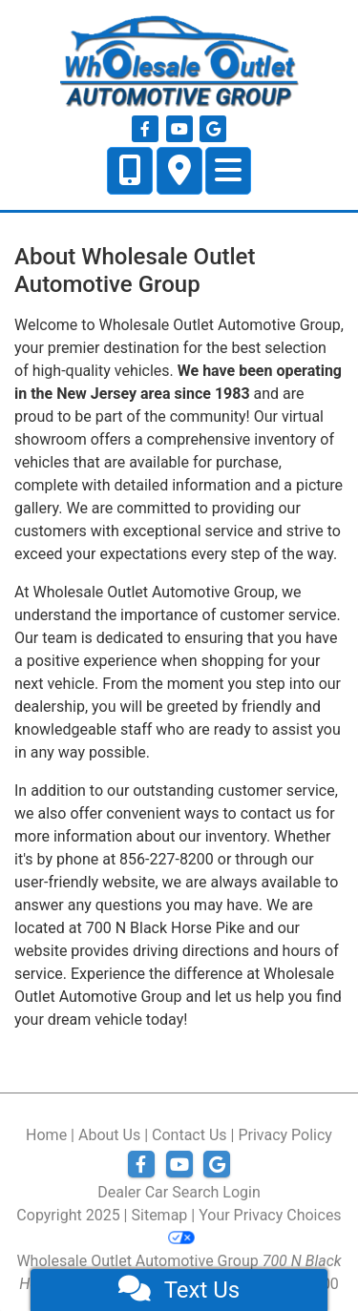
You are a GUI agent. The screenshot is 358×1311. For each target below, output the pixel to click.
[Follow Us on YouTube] (181, 129)
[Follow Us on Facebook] (147, 129)
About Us (109, 1135)
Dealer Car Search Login (179, 1192)
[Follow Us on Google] (213, 129)
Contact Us (189, 1135)
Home (46, 1135)
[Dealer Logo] (179, 61)
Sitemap (160, 1215)
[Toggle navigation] (228, 171)
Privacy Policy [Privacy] (285, 1135)
